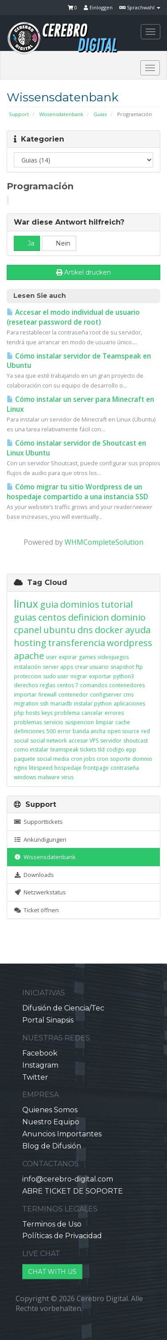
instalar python (93, 703)
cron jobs (83, 759)
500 (51, 731)
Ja (27, 243)
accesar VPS (83, 740)
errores (114, 713)
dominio (128, 617)
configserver (106, 694)
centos (52, 617)
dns (85, 630)
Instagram (40, 1065)
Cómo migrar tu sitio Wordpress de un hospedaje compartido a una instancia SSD (77, 491)
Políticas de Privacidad (62, 1235)
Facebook (39, 1053)
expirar (68, 657)
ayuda (138, 630)
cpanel (27, 630)
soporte (120, 759)
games (87, 657)
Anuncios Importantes (62, 1134)
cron (102, 759)
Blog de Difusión (51, 1146)
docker (109, 630)
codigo (115, 749)
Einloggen (98, 7)
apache (29, 656)
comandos (93, 685)
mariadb (61, 703)
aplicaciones (129, 703)
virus (67, 777)
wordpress (129, 643)
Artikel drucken (83, 272)
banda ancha (89, 731)
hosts (33, 713)
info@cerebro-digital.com (67, 1179)
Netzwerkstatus (40, 892)
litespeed (41, 768)
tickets (88, 749)
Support (19, 114)
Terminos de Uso (51, 1224)
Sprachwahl (139, 7)
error (64, 731)
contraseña (124, 768)
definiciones (29, 731)
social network (48, 740)
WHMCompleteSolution (104, 542)
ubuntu (59, 630)
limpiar (105, 722)
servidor (111, 740)
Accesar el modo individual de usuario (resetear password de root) (73, 317)
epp (131, 749)
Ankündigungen (40, 839)
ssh (44, 703)
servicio (53, 722)
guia (49, 604)
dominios (79, 604)
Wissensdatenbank (61, 114)
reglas (47, 685)
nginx (20, 768)
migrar (78, 676)
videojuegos (113, 657)
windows (25, 777)
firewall (47, 694)
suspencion (79, 722)
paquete (24, 759)
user (51, 657)
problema (67, 713)
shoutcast (135, 740)
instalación (27, 667)
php (19, 713)
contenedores (127, 685)
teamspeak (64, 749)
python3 (123, 676)
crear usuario (92, 667)
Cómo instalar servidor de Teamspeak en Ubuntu (79, 361)
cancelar (92, 713)
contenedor (73, 694)
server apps (58, 667)
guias (25, 617)
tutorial (117, 604)
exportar (100, 676)
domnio (142, 759)
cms (128, 694)
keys (47, 713)
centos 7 (67, 685)
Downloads (34, 875)
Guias (100, 114)
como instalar (31, 749)
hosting (30, 643)
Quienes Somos (49, 1110)
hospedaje (67, 768)
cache (122, 722)
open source (123, 731)
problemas (28, 722)
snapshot (122, 667)
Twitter (35, 1077)
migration (26, 703)
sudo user (56, 676)
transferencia (76, 643)
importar (25, 694)
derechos (26, 685)
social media (53, 759)
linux (26, 603)
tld (101, 749)
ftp (139, 667)
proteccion (27, 676)
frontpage (96, 768)
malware (49, 777)
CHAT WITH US (52, 1272)
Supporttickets (38, 822)
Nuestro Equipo (50, 1122)
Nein (59, 243)
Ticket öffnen (36, 910)
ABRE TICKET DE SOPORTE (72, 1191)
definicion (88, 617)
